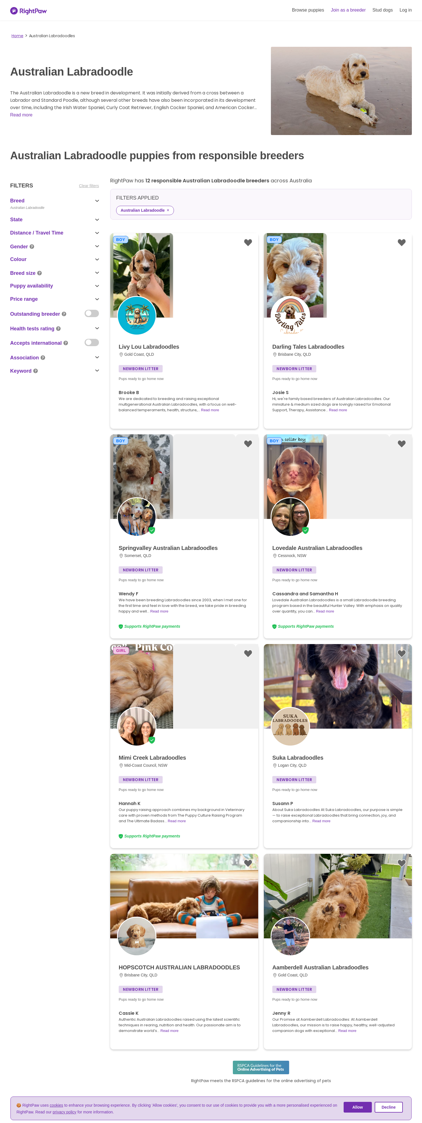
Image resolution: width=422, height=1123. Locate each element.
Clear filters (89, 186)
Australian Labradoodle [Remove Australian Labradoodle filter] (145, 210)
